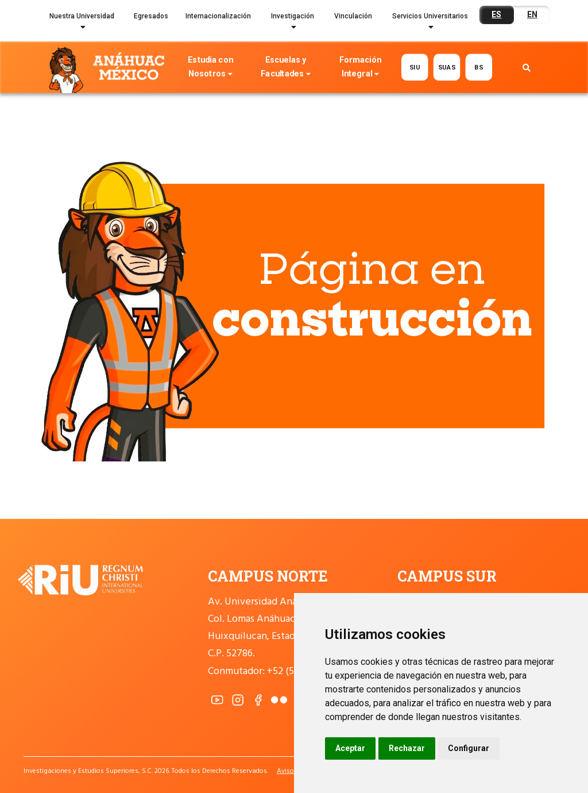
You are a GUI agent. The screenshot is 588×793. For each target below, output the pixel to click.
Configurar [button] (468, 748)
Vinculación (353, 16)
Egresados (151, 16)
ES (496, 14)
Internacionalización (218, 16)
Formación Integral (360, 68)
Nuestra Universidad (81, 23)
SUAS (446, 67)
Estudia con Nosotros (210, 68)
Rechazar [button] (407, 748)
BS (478, 67)
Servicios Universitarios (430, 23)
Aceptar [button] (350, 748)
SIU (414, 67)
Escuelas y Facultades (285, 68)
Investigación (292, 23)
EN (532, 14)
